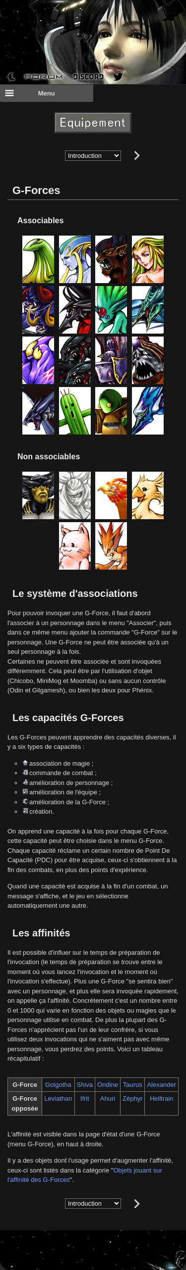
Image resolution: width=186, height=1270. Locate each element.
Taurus (132, 1084)
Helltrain (162, 1098)
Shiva (85, 1084)
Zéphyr (132, 1098)
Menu (29, 93)
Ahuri (107, 1098)
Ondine (107, 1084)
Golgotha (58, 1084)
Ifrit (84, 1098)
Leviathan (58, 1098)
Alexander (161, 1084)
